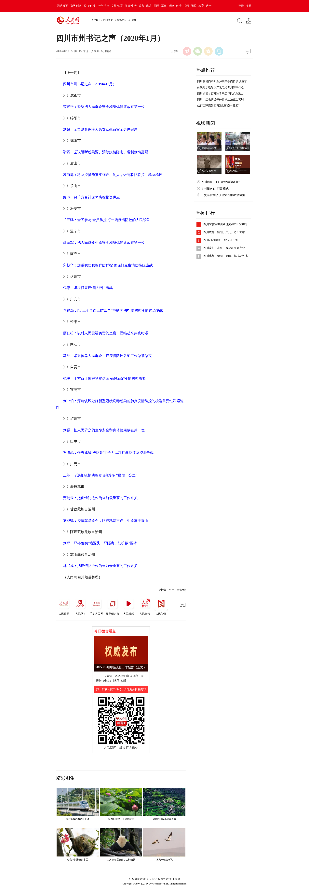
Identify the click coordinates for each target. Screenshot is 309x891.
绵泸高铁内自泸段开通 (77, 819)
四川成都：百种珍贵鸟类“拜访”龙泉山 (220, 93)
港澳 (171, 5)
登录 (241, 5)
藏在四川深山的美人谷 (164, 819)
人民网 (95, 20)
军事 (164, 5)
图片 (193, 5)
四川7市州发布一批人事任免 (220, 240)
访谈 (149, 5)
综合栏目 (122, 20)
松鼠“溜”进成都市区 (77, 859)
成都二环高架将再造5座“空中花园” (218, 105)
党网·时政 (76, 5)
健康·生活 (131, 5)
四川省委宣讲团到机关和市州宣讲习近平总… (231, 224)
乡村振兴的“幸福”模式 (215, 188)
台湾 (178, 5)
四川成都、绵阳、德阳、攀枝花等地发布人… (231, 255)
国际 (156, 5)
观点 (141, 5)
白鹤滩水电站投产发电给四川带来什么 (220, 87)
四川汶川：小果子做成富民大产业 (224, 248)
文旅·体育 (117, 5)
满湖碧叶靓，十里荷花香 (121, 819)
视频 (186, 5)
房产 (208, 5)
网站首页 (62, 5)
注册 (248, 5)
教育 (201, 5)
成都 (133, 20)
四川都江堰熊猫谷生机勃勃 (121, 859)
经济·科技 (90, 5)
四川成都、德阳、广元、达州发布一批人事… (231, 232)
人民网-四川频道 (101, 51)
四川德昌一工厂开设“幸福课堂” (220, 181)
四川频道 (108, 20)
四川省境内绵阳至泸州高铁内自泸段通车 (222, 81)
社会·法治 (103, 5)
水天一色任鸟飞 (164, 859)
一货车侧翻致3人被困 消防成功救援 (223, 195)
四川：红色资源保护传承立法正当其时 (220, 99)
